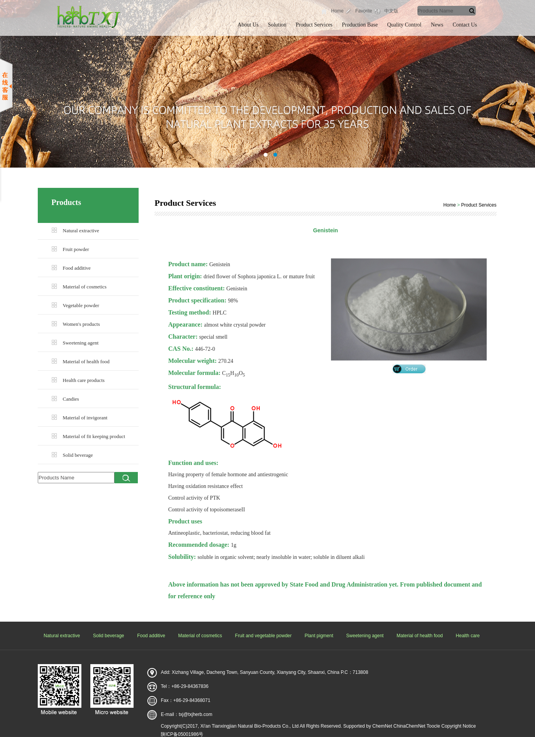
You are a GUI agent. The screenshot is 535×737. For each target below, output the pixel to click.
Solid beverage (78, 455)
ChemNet (382, 726)
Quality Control (404, 25)
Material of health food (86, 361)
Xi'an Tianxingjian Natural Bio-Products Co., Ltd (249, 726)
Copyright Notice (459, 726)
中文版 (391, 11)
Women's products (81, 324)
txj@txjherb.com (195, 714)
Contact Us (464, 25)
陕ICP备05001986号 (182, 734)
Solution (277, 25)
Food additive (77, 268)
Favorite (363, 11)
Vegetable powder (81, 305)
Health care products (84, 380)
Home (337, 11)
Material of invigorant (85, 418)
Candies (71, 399)
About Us (248, 25)
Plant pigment (318, 635)
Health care (468, 635)
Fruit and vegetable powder (263, 635)
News (437, 25)
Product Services (314, 25)
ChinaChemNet (409, 726)
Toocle (433, 726)
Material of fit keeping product (94, 436)
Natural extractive (81, 230)
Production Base (360, 25)
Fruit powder (76, 249)
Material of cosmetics (85, 287)
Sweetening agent (81, 343)
